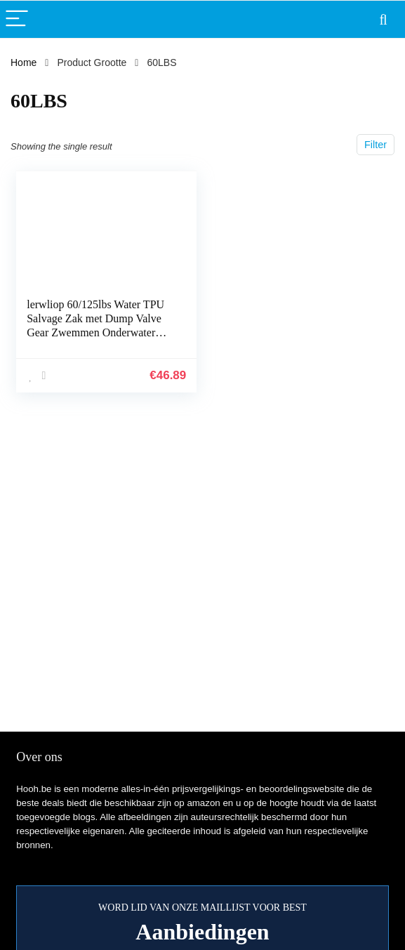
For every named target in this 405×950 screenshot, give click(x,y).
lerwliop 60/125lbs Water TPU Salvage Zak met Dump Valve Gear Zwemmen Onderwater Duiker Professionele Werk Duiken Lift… (95, 332)
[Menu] (17, 19)
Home (23, 62)
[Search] (383, 19)
